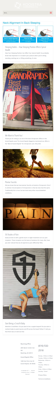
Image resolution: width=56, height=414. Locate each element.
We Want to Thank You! (14, 135)
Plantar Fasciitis (11, 182)
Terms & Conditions (44, 379)
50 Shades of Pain (12, 234)
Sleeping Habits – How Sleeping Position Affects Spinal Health (25, 48)
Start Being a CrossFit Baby (15, 323)
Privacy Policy (42, 375)
